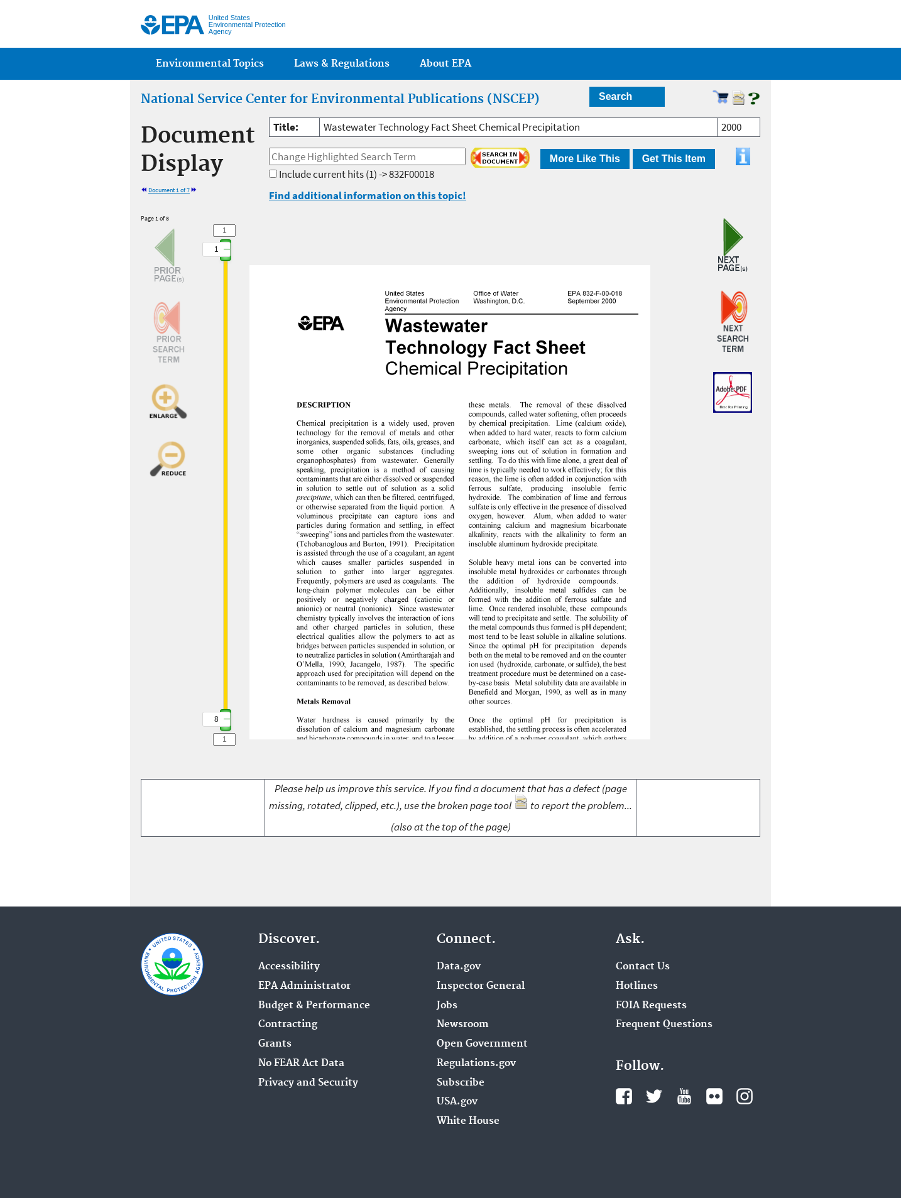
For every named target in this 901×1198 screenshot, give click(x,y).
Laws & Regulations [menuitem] (342, 64)
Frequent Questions (664, 1024)
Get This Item (674, 158)
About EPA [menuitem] (445, 64)
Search (615, 96)
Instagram (744, 1096)
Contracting (287, 1024)
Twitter (654, 1096)
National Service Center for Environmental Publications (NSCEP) (340, 99)
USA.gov (457, 1102)
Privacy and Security (308, 1083)
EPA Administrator (304, 986)
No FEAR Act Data (301, 1063)
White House (468, 1121)
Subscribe (460, 1083)
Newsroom (463, 1024)
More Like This (585, 158)
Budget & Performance (314, 1005)
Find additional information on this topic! (367, 195)
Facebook (624, 1096)
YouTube (684, 1096)
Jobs (447, 1005)
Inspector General (481, 986)
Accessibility (289, 966)
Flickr (714, 1096)
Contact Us (643, 966)
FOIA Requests (651, 1005)
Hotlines (637, 986)
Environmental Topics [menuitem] (210, 64)
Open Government (482, 1044)
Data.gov (459, 966)
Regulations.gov (476, 1063)
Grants (275, 1044)
